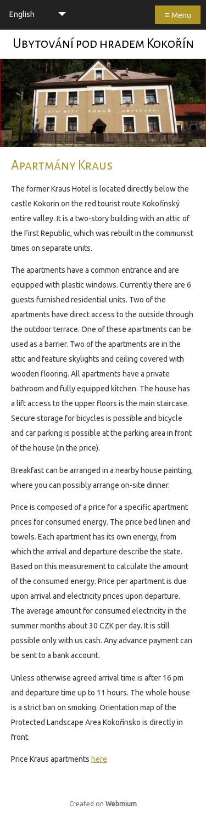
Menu (177, 14)
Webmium (121, 803)
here (99, 759)
